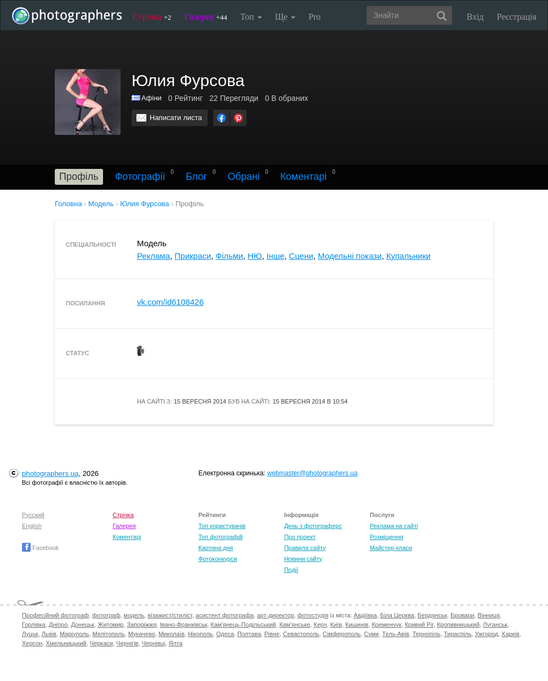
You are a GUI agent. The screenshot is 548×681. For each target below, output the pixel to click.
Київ (336, 624)
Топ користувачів (222, 526)
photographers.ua (50, 473)
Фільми (229, 255)
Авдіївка (365, 615)
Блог (196, 176)
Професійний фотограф (55, 615)
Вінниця (489, 615)
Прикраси (193, 255)
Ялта (175, 643)
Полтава (249, 634)
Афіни (151, 98)
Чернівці (153, 643)
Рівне (271, 634)
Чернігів (127, 643)
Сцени (301, 255)
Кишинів (356, 624)
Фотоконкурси (217, 558)
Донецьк (82, 624)
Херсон (32, 643)
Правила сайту (305, 547)
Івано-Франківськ (183, 624)
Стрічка (152, 16)
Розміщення (386, 537)
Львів (49, 634)
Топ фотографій (220, 537)
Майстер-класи (391, 547)
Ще (285, 16)
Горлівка (33, 624)
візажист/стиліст (169, 615)
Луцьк (30, 634)
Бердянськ (432, 615)
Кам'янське (295, 624)
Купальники (408, 255)
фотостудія (313, 615)
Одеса (224, 634)
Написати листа (176, 118)
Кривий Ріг (419, 624)
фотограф (106, 615)
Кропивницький (458, 624)
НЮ (255, 255)
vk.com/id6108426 (170, 302)
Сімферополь (342, 634)
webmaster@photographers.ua (312, 473)
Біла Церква (397, 615)
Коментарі (303, 176)
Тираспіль (458, 634)
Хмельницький (66, 643)
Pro (315, 16)
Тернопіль (427, 634)
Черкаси (101, 643)
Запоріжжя (142, 624)
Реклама (153, 255)
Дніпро (58, 624)
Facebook (40, 547)
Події (291, 569)
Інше (275, 255)
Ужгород (486, 634)
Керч (320, 624)
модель (134, 615)
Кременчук (386, 624)
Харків (510, 634)
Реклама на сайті (394, 526)
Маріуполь (74, 634)
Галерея (206, 16)
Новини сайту (303, 558)
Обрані (243, 176)
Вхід (475, 16)
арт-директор (275, 615)
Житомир (110, 624)
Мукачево (141, 634)
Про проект (299, 537)
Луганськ (495, 624)
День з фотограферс (313, 526)
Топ (250, 16)
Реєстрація (516, 16)
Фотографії (140, 176)
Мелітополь (109, 634)
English (32, 526)
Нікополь (200, 634)
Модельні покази (349, 255)
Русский (33, 515)
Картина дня (215, 547)
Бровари (462, 615)
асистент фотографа (225, 615)
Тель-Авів (395, 634)
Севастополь (301, 634)
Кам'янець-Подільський (243, 624)
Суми (371, 634)
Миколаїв (171, 634)
